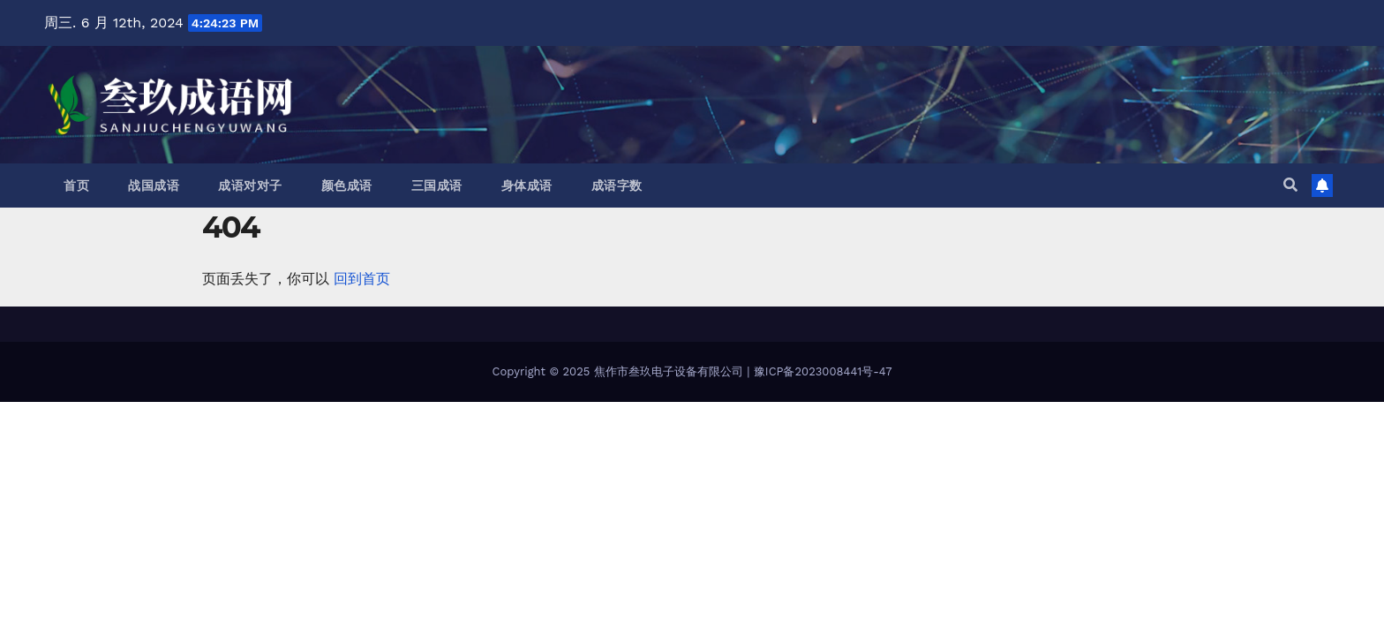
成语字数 (617, 185)
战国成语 (153, 185)
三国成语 (437, 185)
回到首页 (362, 278)
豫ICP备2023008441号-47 (823, 371)
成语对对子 (250, 185)
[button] (1290, 185)
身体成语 (527, 185)
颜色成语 (346, 185)
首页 (76, 185)
